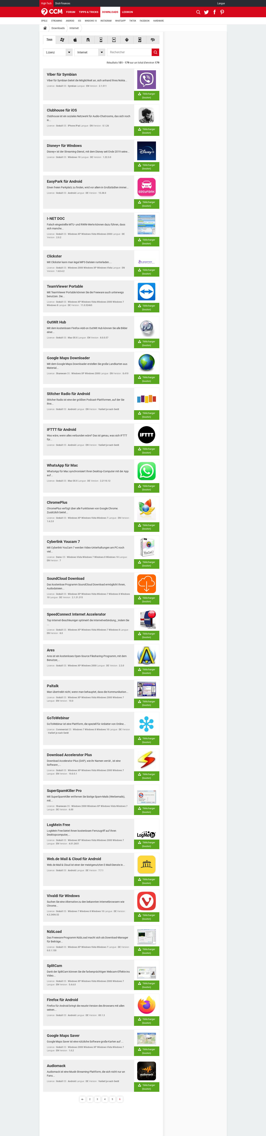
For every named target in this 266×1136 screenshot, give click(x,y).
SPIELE (44, 20)
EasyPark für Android (64, 181)
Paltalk (53, 686)
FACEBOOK (145, 20)
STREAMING (56, 20)
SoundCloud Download (65, 578)
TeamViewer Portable (65, 286)
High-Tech (46, 3)
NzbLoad (54, 931)
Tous (49, 39)
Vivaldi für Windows (63, 896)
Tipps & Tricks (88, 11)
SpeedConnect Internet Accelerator (76, 614)
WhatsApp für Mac (62, 465)
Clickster (54, 256)
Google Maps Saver (63, 1035)
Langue (221, 3)
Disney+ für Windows (64, 145)
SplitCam (54, 965)
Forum (70, 11)
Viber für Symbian (62, 74)
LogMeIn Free (58, 824)
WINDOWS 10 (91, 20)
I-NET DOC (56, 218)
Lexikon (127, 11)
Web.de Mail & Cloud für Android (74, 859)
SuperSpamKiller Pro (64, 790)
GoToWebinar (58, 718)
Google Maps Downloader (68, 358)
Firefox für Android (62, 1000)
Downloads (110, 11)
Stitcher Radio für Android (68, 393)
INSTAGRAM (106, 20)
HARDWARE (158, 20)
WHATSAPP (120, 20)
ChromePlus (57, 502)
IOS (79, 20)
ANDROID (70, 20)
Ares (51, 650)
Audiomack (56, 1065)
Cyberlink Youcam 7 (63, 541)
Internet (74, 28)
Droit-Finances (62, 3)
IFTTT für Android (61, 429)
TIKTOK (132, 20)
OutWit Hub (56, 322)
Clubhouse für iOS (62, 110)
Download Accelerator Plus (69, 755)
